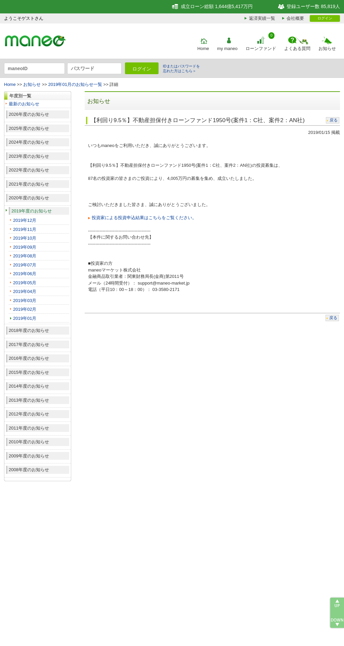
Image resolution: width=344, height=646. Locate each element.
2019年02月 (24, 309)
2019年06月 (24, 273)
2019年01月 (24, 318)
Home (203, 48)
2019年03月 (24, 300)
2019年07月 (24, 264)
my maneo (227, 48)
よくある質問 (297, 48)
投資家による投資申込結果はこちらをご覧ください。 (144, 217)
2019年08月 (24, 255)
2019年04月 (24, 291)
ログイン (324, 18)
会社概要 (295, 18)
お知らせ (327, 48)
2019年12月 (24, 220)
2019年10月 (24, 238)
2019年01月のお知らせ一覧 (75, 84)
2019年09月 (24, 247)
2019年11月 (24, 229)
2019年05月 (24, 282)
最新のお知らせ (24, 103)
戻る (334, 120)
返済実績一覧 (262, 18)
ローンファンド (261, 48)
